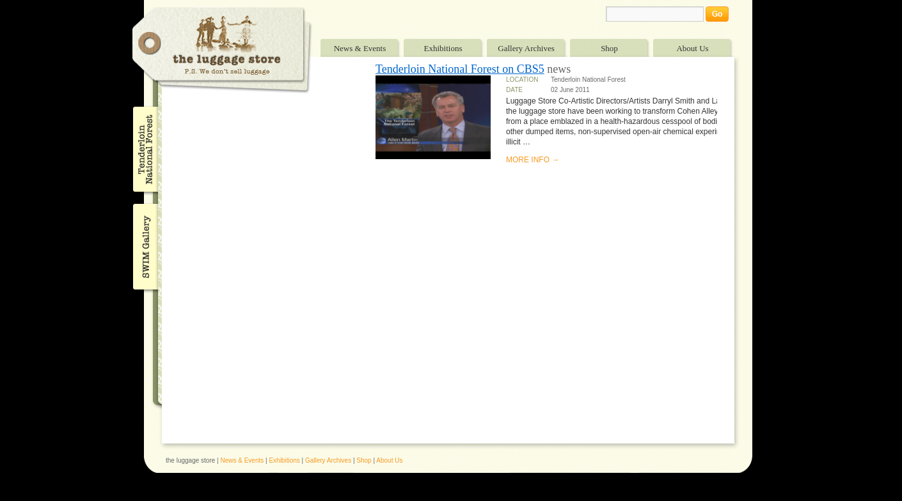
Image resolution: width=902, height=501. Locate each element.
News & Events (360, 48)
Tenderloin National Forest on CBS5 (460, 69)
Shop (609, 48)
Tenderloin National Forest (144, 149)
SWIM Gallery (144, 245)
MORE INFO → (532, 159)
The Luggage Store (222, 50)
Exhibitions (443, 48)
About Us (692, 48)
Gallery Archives (526, 48)
